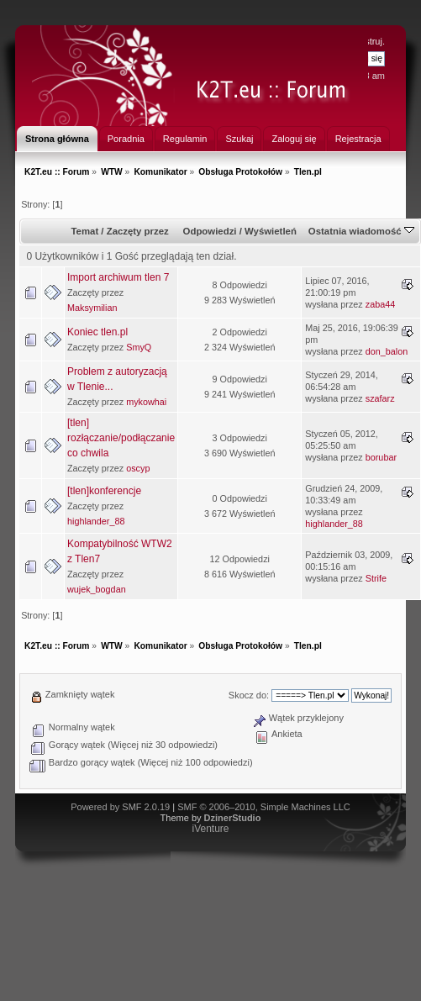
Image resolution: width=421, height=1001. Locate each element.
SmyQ (138, 347)
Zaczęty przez (138, 231)
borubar (381, 457)
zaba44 (380, 304)
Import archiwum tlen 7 (118, 277)
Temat (84, 231)
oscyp (138, 468)
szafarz (380, 398)
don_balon (387, 351)
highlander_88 (95, 521)
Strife (376, 578)
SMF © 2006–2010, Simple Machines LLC (263, 807)
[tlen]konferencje (104, 491)
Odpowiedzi (210, 231)
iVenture (210, 829)
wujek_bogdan (96, 589)
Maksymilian (92, 308)
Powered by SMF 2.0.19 (120, 807)
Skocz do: (249, 695)
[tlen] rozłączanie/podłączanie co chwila (121, 438)
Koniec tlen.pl (97, 332)
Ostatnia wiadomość (361, 231)
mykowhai (146, 402)
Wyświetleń (271, 231)
